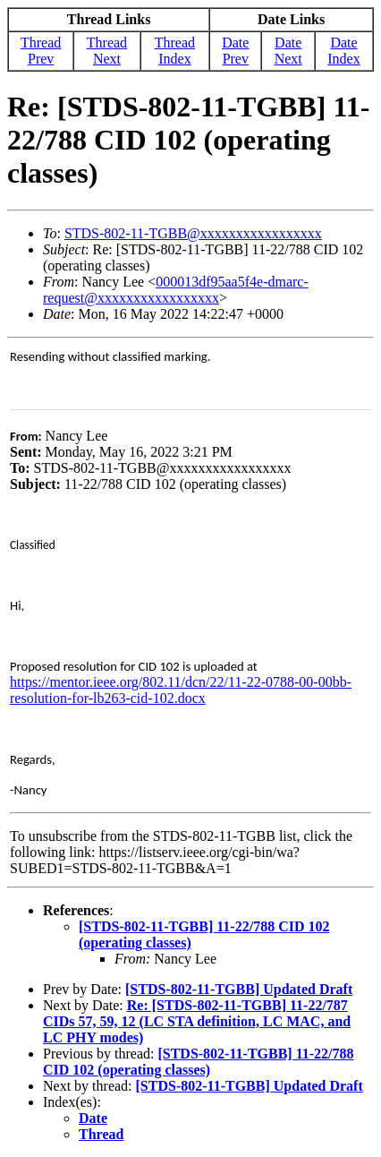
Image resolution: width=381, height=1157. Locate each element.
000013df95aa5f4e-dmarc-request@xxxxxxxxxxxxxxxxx (176, 289)
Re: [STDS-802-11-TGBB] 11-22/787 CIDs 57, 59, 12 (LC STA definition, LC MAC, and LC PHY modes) (197, 1021)
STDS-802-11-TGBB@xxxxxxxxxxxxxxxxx (193, 233)
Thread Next (107, 50)
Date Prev (235, 50)
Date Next (288, 50)
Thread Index (175, 50)
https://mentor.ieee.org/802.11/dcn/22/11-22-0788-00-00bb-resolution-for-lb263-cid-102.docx (180, 690)
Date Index (343, 50)
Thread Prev (41, 50)
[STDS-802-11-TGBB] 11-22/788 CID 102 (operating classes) (198, 1061)
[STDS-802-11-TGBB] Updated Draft (238, 989)
